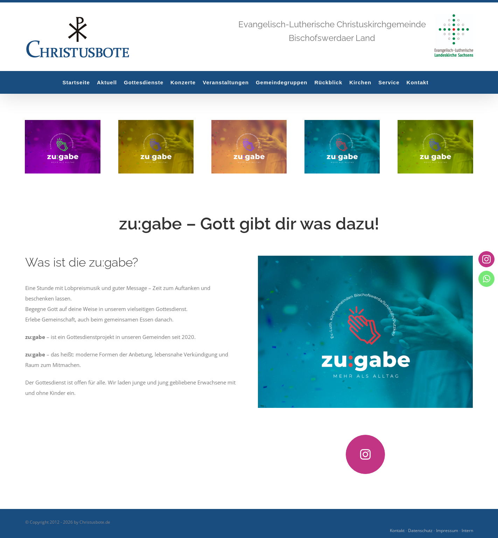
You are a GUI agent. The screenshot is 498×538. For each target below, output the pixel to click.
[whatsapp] (486, 278)
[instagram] (365, 454)
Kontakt (397, 530)
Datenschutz (420, 530)
